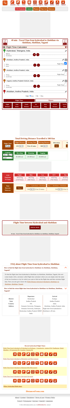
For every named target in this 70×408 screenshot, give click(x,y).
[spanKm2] (60, 189)
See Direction (36, 105)
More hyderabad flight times (13, 386)
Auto (32, 96)
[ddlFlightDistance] (21, 146)
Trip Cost (44, 9)
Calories (29, 9)
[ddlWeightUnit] (10, 155)
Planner (36, 9)
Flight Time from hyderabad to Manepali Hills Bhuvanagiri (20, 367)
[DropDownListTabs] (35, 47)
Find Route (17, 105)
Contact (23, 397)
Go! (57, 146)
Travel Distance (54, 105)
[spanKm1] (32, 189)
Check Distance (26, 105)
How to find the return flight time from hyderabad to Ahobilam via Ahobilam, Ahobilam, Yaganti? (33, 290)
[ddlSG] (8, 158)
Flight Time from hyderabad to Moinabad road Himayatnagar (20, 359)
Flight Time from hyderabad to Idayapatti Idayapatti (18, 376)
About (17, 397)
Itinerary (51, 9)
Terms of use (39, 397)
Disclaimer (30, 397)
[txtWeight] (5, 155)
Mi (37, 96)
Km (42, 96)
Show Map (45, 105)
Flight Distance (7, 105)
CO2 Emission (20, 9)
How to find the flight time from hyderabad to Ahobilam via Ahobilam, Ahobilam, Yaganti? (31, 269)
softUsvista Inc (41, 405)
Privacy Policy (50, 397)
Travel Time (64, 105)
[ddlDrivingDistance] (45, 146)
